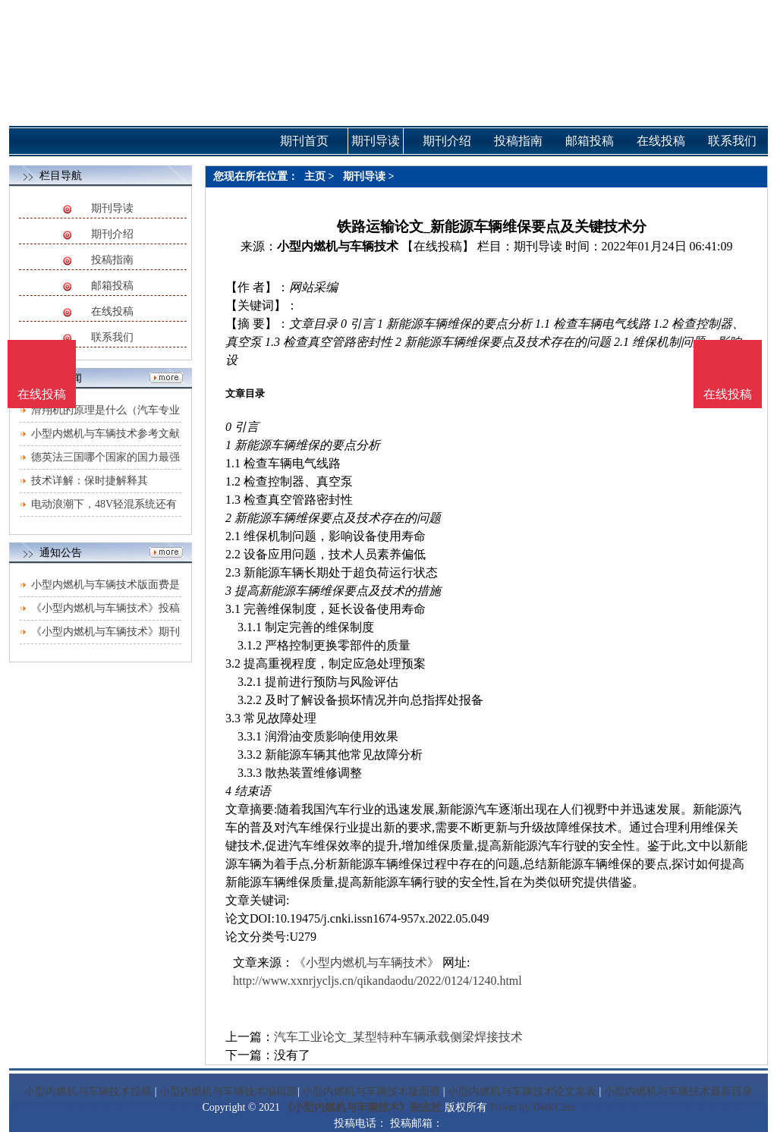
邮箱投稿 (112, 285)
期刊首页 (304, 140)
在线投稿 (112, 311)
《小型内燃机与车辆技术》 (366, 962)
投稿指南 (112, 260)
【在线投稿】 (437, 246)
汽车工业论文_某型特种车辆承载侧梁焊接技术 (398, 1036)
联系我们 (112, 337)
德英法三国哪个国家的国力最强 (105, 457)
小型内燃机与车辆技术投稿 (88, 1091)
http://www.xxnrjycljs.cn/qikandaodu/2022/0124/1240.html (377, 980)
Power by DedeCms (531, 1107)
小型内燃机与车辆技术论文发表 (522, 1091)
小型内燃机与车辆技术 (337, 246)
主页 (315, 176)
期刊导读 (112, 208)
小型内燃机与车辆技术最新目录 (678, 1091)
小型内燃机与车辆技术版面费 (371, 1091)
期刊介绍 (112, 234)
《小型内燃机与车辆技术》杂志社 (362, 1107)
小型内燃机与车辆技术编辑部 (228, 1091)
